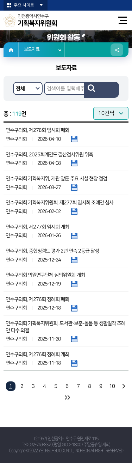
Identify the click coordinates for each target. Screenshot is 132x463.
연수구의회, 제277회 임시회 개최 (37, 227)
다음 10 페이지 (123, 386)
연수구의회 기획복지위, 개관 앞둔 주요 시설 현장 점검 (56, 179)
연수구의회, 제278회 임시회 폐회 (37, 130)
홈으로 (11, 49)
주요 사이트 (24, 5)
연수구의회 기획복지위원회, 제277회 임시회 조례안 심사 (59, 203)
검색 (101, 90)
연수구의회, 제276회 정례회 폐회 (37, 299)
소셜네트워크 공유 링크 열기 (117, 49)
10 (112, 386)
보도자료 (31, 49)
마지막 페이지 (67, 397)
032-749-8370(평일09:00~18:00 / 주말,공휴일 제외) (69, 445)
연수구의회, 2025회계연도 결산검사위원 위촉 (49, 155)
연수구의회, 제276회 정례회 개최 (37, 354)
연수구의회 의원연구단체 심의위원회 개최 (45, 275)
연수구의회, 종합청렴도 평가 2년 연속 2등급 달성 (52, 251)
